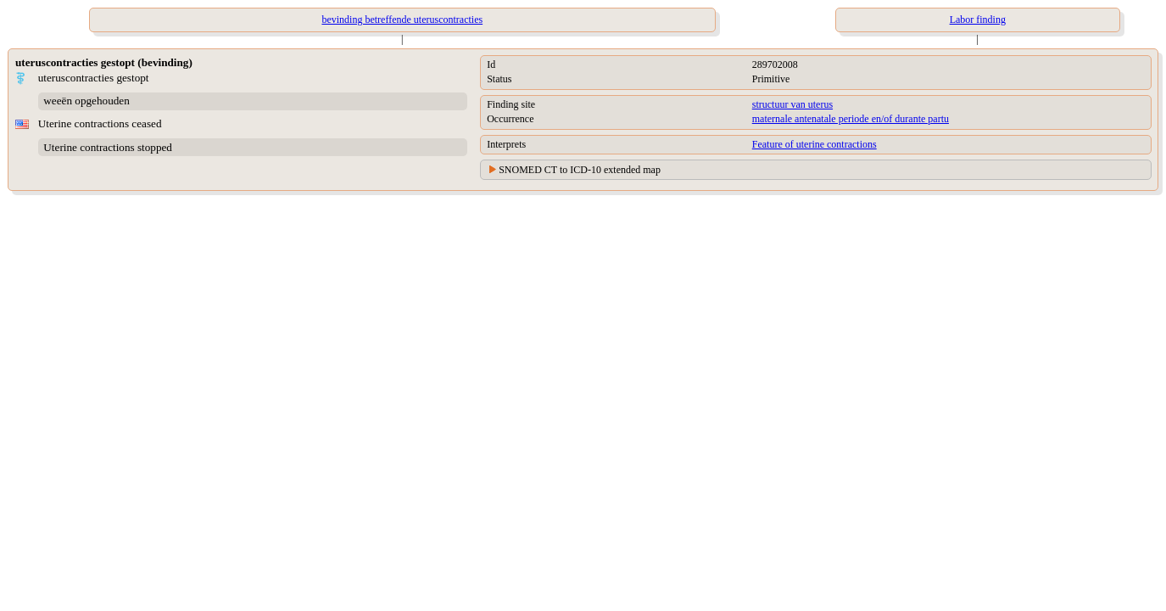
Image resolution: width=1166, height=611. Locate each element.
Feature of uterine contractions (814, 144)
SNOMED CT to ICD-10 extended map (580, 170)
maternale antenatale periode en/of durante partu (850, 119)
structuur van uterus (792, 104)
